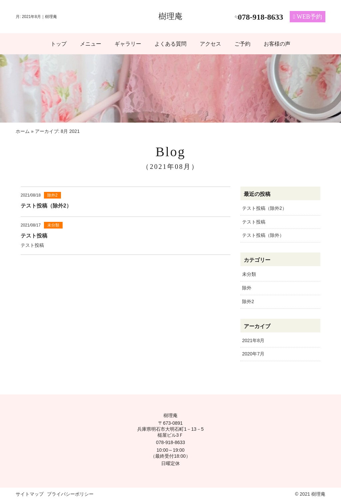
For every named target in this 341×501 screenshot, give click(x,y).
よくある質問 (170, 44)
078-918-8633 (170, 442)
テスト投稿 (253, 222)
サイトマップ (30, 494)
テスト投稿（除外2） (264, 208)
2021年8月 (253, 340)
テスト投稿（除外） (263, 235)
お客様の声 (277, 44)
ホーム (23, 131)
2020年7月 (253, 353)
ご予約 (242, 44)
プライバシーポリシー (70, 494)
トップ (59, 44)
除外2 (248, 301)
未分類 (249, 274)
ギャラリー (128, 44)
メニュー (90, 44)
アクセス (210, 44)
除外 (246, 287)
